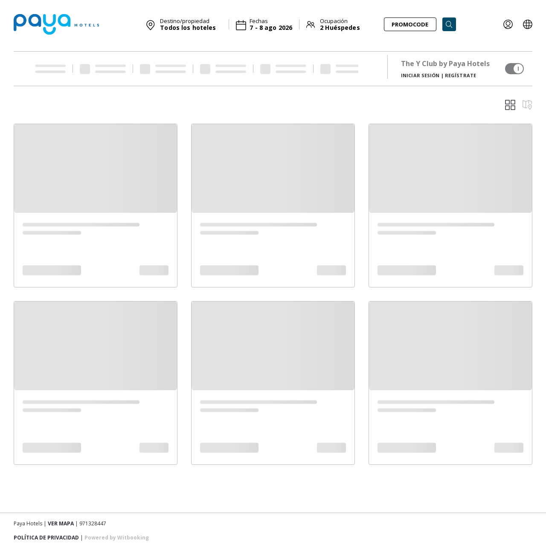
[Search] (449, 24)
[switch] (514, 68)
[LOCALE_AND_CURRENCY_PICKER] (527, 24)
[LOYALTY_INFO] (508, 24)
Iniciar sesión (420, 75)
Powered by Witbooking (116, 537)
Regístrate (460, 75)
